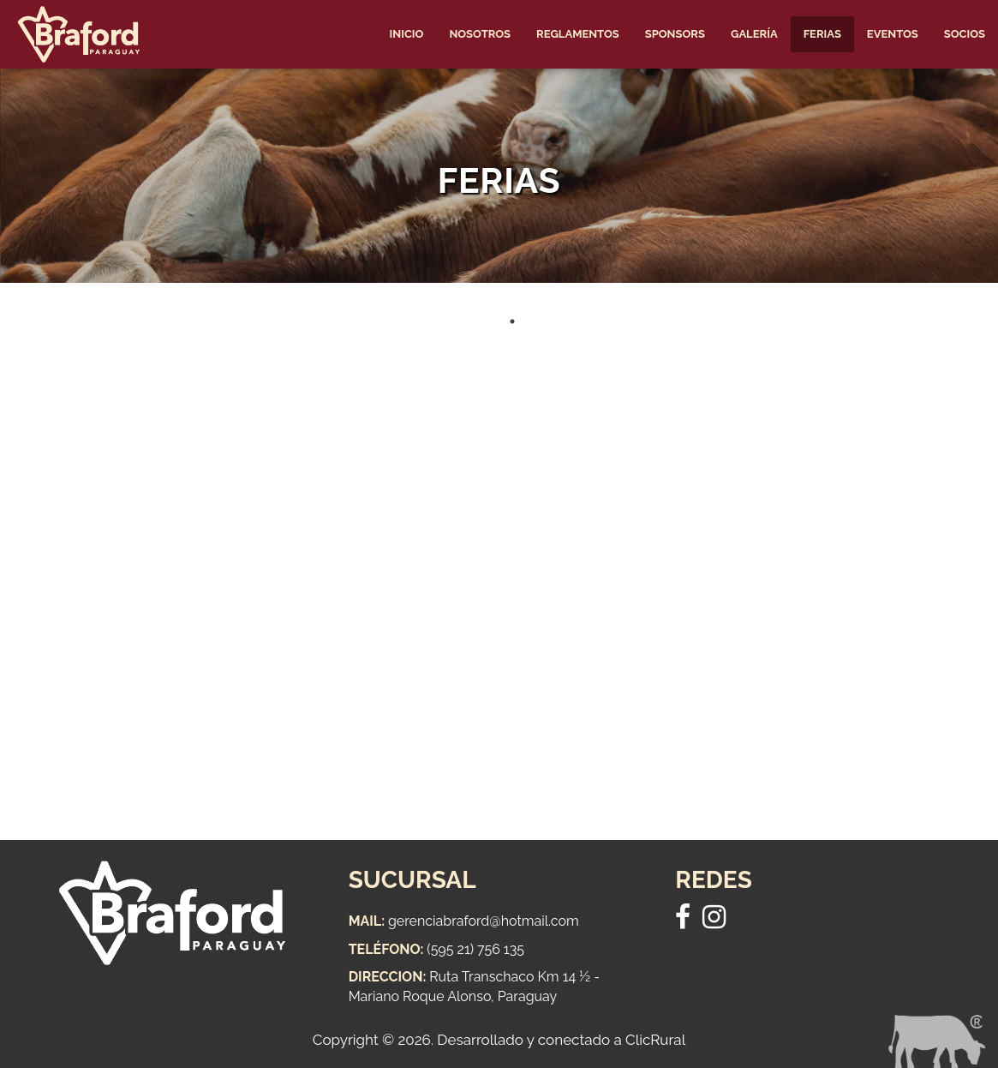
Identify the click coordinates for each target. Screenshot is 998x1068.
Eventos (892, 33)
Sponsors (675, 33)
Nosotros (480, 33)
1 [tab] (512, 321)
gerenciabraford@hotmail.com (483, 921)
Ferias (822, 33)
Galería (754, 33)
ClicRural (655, 1039)
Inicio (407, 33)
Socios (964, 33)
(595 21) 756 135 (475, 949)
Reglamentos (577, 33)
